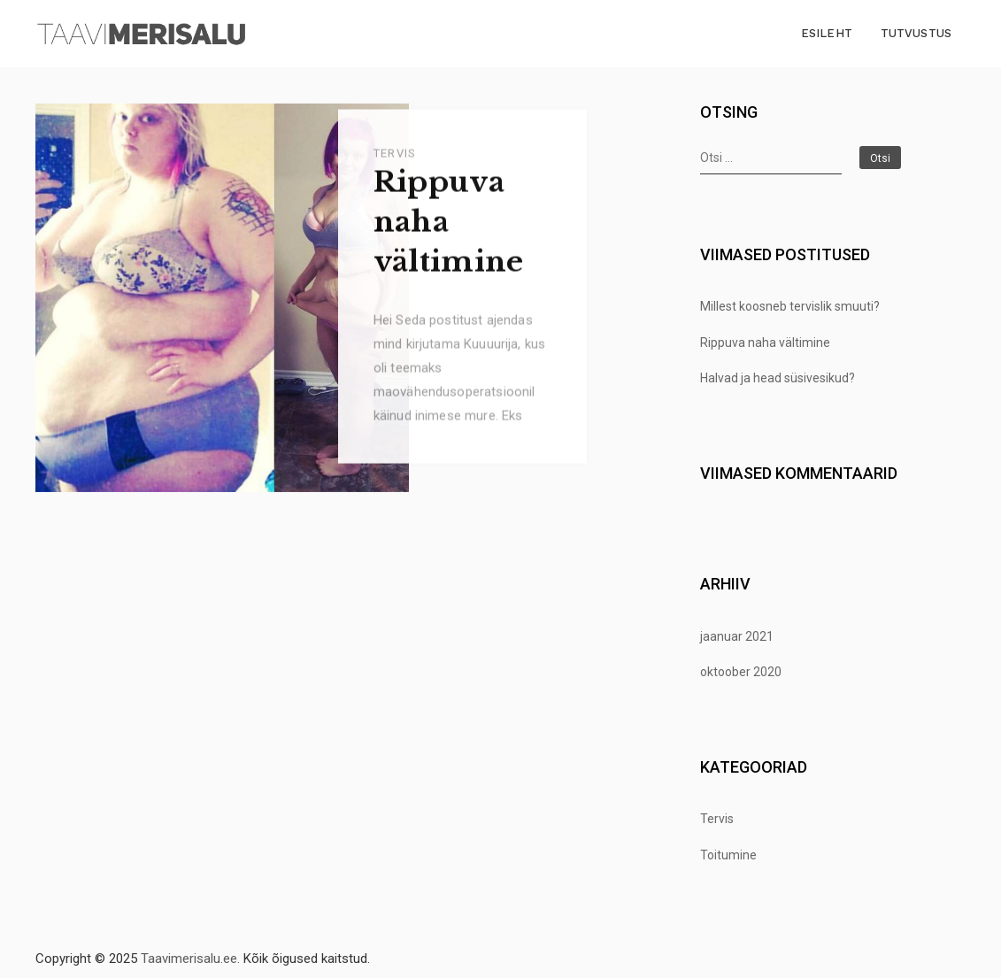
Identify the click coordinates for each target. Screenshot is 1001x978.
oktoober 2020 (741, 672)
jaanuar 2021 (737, 636)
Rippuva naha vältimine (448, 226)
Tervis (395, 157)
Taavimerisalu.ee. (190, 958)
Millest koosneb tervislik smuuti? (790, 306)
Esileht (826, 33)
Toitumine (728, 855)
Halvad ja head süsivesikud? (777, 378)
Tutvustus (916, 33)
